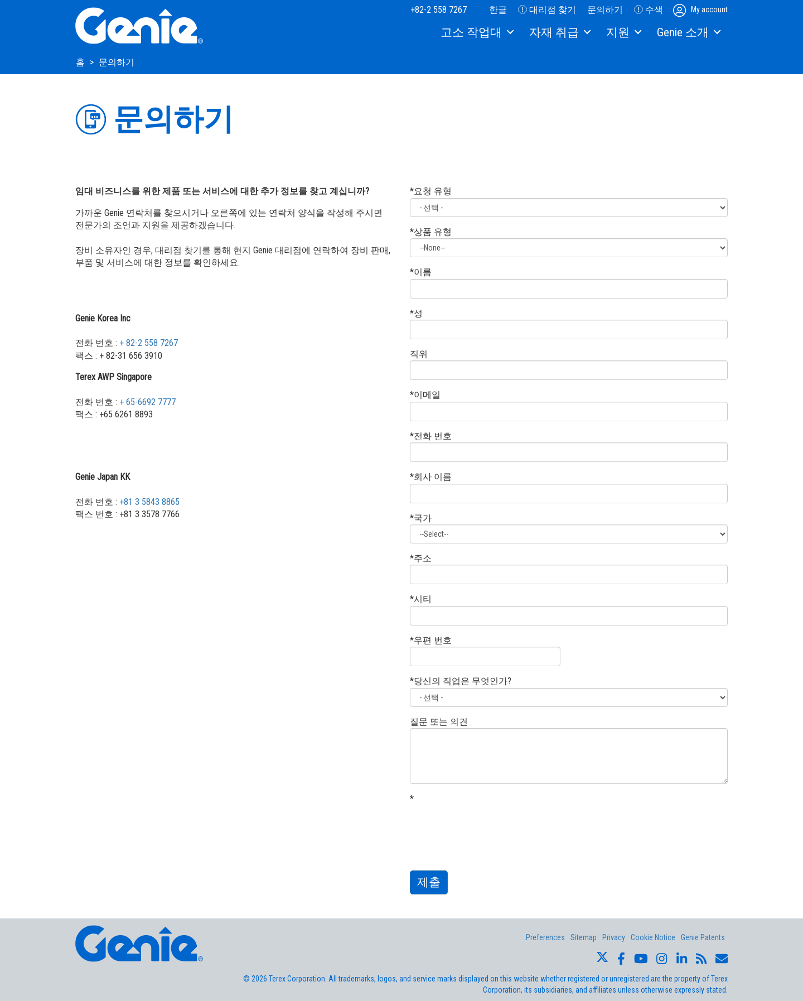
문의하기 (605, 9)
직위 (419, 354)
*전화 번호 (431, 436)
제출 (429, 882)
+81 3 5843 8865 (149, 502)
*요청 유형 (431, 191)
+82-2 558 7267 (438, 9)
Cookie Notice (653, 937)
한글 (492, 9)
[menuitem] (476, 33)
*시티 (421, 599)
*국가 (421, 518)
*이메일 (425, 394)
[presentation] (494, 827)
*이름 (421, 272)
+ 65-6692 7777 (147, 402)
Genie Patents (703, 937)
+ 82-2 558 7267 (148, 343)
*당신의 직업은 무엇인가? (460, 681)
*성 (416, 313)
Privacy (613, 937)
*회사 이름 (431, 476)
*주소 (421, 558)
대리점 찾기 (547, 9)
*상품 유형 (431, 232)
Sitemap (583, 937)
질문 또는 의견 (439, 721)
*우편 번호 (431, 640)
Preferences (545, 937)
